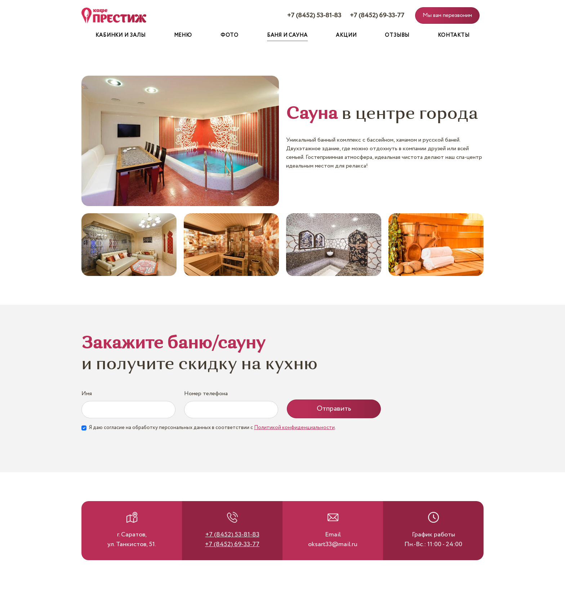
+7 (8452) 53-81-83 (314, 15)
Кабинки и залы (120, 35)
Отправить (334, 408)
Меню (183, 35)
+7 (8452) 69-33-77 (377, 15)
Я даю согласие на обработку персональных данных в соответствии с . (212, 427)
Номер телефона (206, 393)
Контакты (453, 35)
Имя (86, 393)
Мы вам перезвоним (447, 15)
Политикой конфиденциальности (294, 427)
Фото (230, 35)
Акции (346, 35)
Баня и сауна (287, 35)
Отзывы (397, 35)
